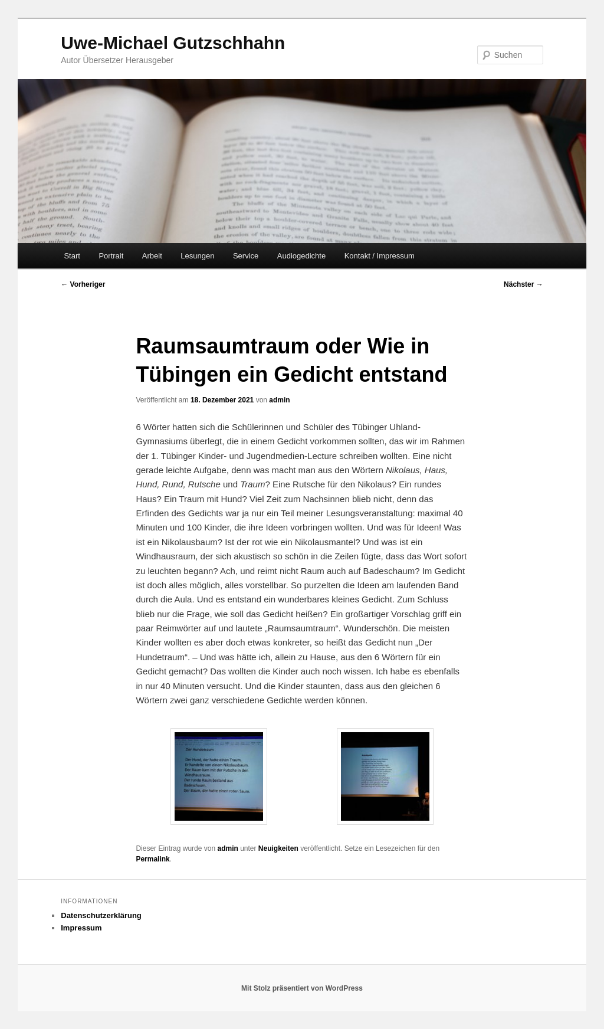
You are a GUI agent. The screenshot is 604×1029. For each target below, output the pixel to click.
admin (279, 400)
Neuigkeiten (278, 848)
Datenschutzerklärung (101, 915)
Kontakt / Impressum (379, 255)
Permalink (152, 859)
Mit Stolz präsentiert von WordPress (302, 988)
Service (245, 255)
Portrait (111, 255)
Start (72, 255)
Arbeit (152, 255)
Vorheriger (83, 284)
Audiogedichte (301, 255)
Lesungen (197, 255)
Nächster (523, 284)
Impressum (81, 927)
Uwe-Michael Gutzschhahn (173, 43)
